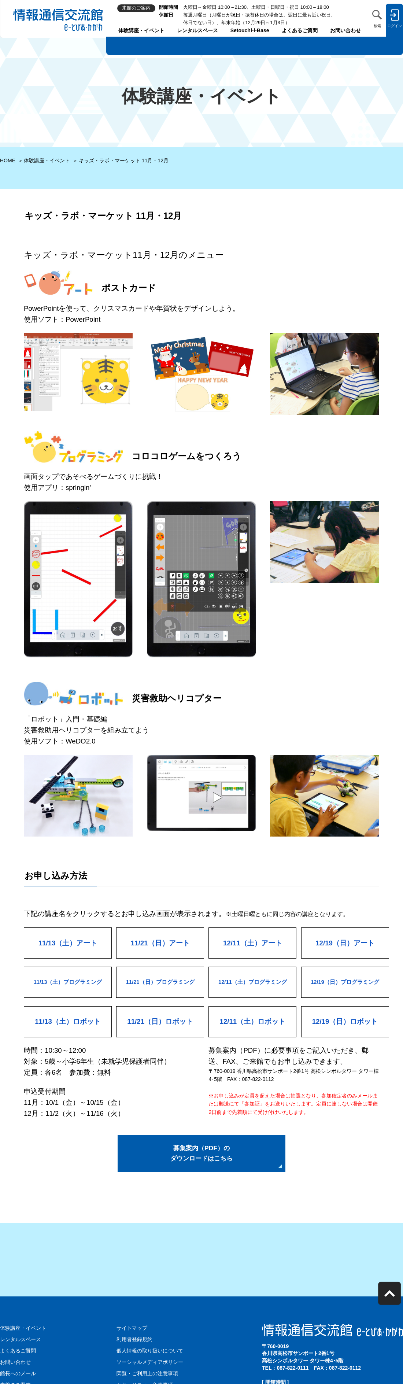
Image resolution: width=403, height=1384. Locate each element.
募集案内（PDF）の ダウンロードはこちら (201, 1154)
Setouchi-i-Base (249, 30)
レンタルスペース (197, 30)
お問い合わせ (345, 30)
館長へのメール (18, 1375)
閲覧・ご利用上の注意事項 (147, 1375)
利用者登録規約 (134, 1341)
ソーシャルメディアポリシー (150, 1364)
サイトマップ (132, 1330)
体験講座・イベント (141, 30)
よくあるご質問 (300, 30)
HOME (7, 160)
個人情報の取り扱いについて (150, 1352)
